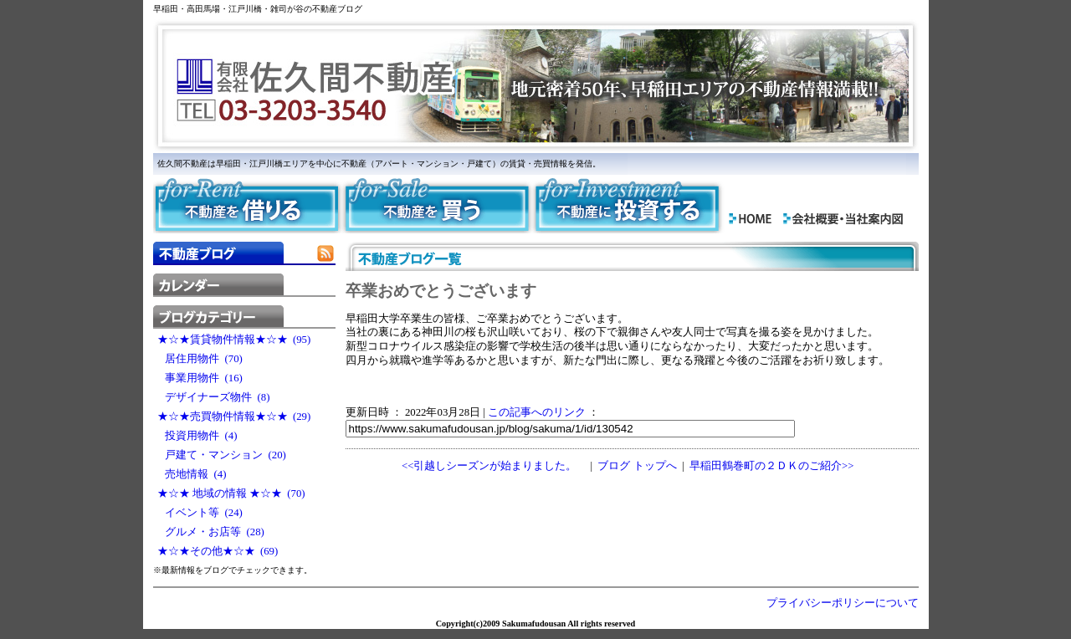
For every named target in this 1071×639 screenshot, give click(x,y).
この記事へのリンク (537, 412)
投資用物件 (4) (197, 436)
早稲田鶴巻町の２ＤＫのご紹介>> (771, 466)
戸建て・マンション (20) (221, 455)
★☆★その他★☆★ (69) (218, 551)
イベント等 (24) (200, 513)
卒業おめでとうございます (441, 290)
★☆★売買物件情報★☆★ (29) (234, 416)
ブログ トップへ (636, 466)
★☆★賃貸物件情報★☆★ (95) (234, 339)
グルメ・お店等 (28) (210, 532)
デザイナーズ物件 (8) (213, 397)
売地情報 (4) (192, 474)
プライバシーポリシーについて (842, 603)
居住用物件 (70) (200, 359)
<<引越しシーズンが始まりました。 (489, 466)
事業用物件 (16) (200, 378)
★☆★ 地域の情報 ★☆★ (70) (231, 493)
